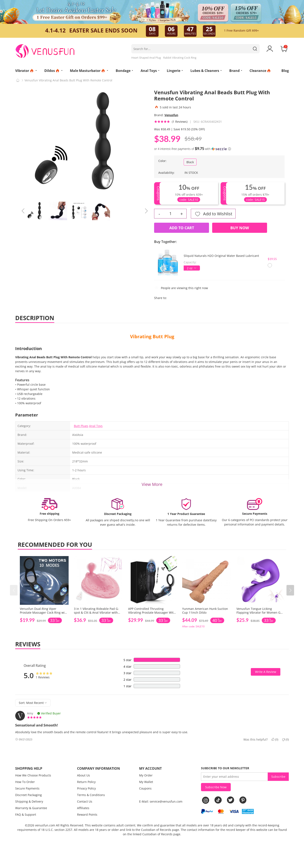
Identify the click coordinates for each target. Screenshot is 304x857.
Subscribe (278, 777)
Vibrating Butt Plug (152, 336)
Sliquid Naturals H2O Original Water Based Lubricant (221, 256)
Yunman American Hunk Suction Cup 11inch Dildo (205, 610)
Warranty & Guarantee (31, 808)
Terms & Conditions (91, 795)
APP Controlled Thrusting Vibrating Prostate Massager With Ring (151, 612)
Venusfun (171, 115)
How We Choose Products (33, 775)
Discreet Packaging (28, 795)
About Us (83, 775)
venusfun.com (45, 825)
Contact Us (84, 801)
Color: (162, 161)
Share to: (160, 298)
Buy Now (239, 227)
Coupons (145, 788)
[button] (290, 590)
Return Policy (86, 782)
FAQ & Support (25, 815)
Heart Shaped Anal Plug (146, 57)
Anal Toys (96, 426)
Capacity (190, 262)
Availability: (166, 173)
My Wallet (146, 782)
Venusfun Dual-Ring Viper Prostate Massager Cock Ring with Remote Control (44, 612)
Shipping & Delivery (29, 801)
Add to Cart (181, 227)
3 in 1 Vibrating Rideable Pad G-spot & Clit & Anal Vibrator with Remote (96, 612)
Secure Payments (27, 788)
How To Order (25, 782)
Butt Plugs (81, 426)
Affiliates (83, 808)
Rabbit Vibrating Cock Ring (179, 57)
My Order (146, 775)
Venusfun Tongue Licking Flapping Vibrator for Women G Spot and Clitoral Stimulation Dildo (258, 614)
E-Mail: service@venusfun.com (160, 801)
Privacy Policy (86, 788)
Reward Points (87, 815)
